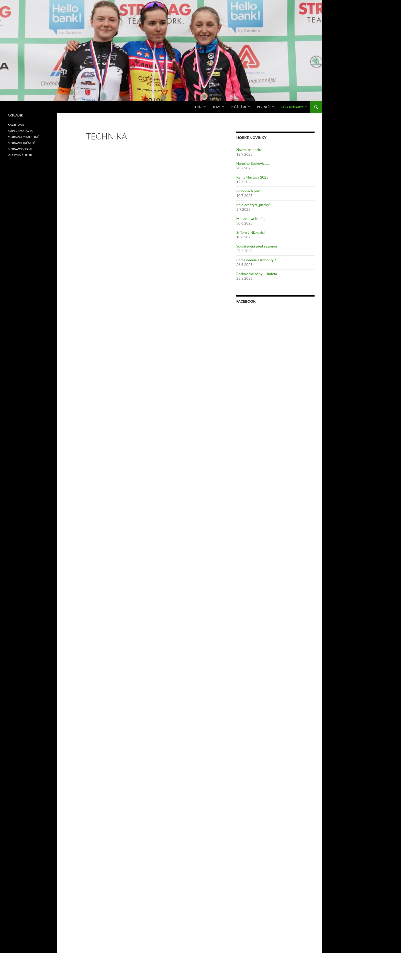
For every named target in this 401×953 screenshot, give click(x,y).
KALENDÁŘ (16, 124)
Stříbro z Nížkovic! (250, 232)
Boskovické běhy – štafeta (256, 274)
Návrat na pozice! (249, 149)
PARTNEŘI (263, 107)
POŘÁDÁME (239, 107)
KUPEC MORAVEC (20, 131)
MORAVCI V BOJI (20, 149)
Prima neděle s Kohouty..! (256, 260)
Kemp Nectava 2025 (252, 177)
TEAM (216, 107)
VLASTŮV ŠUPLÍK (20, 155)
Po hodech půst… (249, 191)
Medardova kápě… (250, 218)
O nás (198, 107)
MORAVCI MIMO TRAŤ (24, 137)
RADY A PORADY (292, 107)
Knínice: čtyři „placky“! (253, 205)
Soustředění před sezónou (256, 246)
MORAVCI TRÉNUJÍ (21, 143)
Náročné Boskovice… (252, 163)
